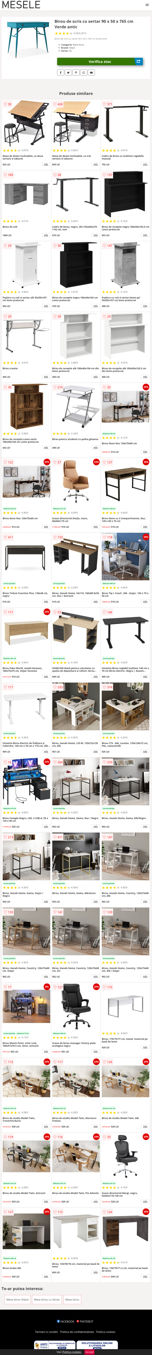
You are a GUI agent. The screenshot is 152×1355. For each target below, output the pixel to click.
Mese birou (72, 1299)
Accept (89, 1352)
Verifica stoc (116, 61)
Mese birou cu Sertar (47, 1299)
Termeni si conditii (46, 1332)
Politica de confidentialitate (77, 1332)
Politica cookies (105, 1332)
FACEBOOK (65, 1321)
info (46, 164)
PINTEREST (85, 1321)
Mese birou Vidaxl (18, 1299)
